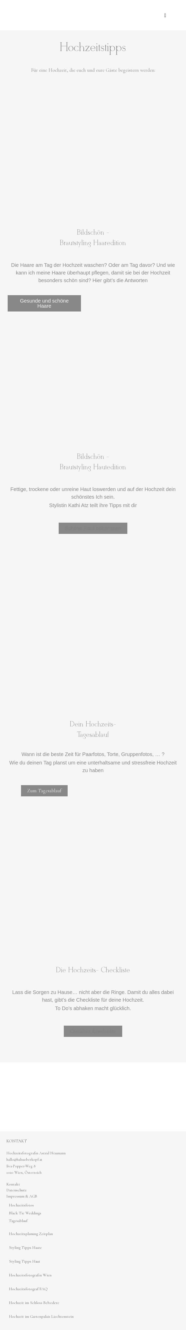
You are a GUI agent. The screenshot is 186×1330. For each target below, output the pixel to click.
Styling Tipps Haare (25, 1247)
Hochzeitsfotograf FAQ (28, 1288)
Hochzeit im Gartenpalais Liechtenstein (41, 1316)
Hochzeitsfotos (21, 1205)
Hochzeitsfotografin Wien (30, 1275)
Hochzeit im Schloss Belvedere (34, 1302)
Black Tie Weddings (25, 1213)
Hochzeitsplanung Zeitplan (31, 1233)
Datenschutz (16, 1190)
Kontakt (13, 1184)
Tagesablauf (18, 1220)
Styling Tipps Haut (24, 1261)
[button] (165, 15)
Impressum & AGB (21, 1196)
